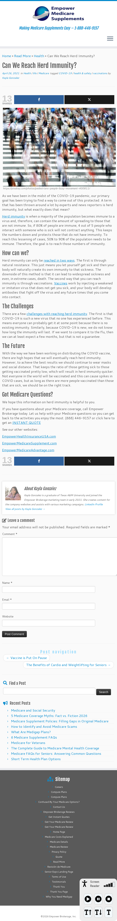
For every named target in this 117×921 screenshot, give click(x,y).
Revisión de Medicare (58, 866)
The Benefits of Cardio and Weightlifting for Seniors (68, 664)
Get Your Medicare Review (59, 822)
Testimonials (59, 881)
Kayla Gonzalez (10, 78)
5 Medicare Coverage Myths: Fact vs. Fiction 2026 (49, 715)
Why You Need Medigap (59, 896)
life (35, 73)
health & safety (83, 73)
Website (8, 616)
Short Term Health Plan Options (36, 758)
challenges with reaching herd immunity (57, 313)
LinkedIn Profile (94, 504)
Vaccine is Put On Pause (26, 657)
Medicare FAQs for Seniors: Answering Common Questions (56, 753)
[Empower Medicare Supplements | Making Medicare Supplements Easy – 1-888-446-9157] (58, 13)
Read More (22, 55)
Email (7, 600)
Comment (9, 534)
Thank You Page (59, 891)
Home (6, 55)
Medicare (43, 73)
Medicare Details (59, 842)
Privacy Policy (59, 851)
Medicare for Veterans (28, 742)
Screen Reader (94, 884)
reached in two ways (59, 260)
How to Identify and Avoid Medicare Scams (44, 726)
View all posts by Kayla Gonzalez (25, 509)
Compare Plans (59, 792)
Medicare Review (59, 846)
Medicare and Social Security (33, 710)
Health (39, 55)
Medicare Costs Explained (59, 837)
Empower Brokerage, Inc (62, 916)
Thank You (59, 886)
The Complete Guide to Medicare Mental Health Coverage (55, 748)
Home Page (59, 832)
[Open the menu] (110, 39)
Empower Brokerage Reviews (59, 812)
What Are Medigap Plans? (31, 731)
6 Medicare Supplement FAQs (34, 737)
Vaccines (60, 283)
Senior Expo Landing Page (59, 871)
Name (7, 583)
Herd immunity (13, 216)
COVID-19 (65, 73)
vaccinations (100, 73)
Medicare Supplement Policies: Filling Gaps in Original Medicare (59, 721)
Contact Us (59, 807)
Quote (58, 856)
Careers (59, 787)
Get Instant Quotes (59, 817)
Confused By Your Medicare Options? (59, 802)
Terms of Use (59, 876)
